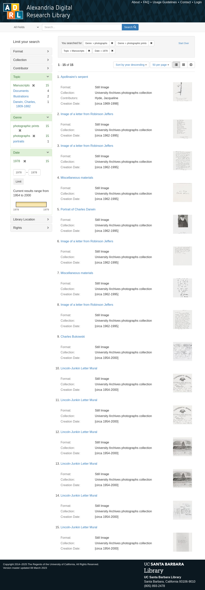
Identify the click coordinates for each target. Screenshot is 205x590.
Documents (21, 90)
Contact (185, 2)
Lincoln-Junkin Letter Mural (79, 368)
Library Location (24, 219)
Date (16, 152)
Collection (20, 60)
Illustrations (21, 96)
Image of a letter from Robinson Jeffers (87, 114)
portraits (18, 141)
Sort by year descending (131, 64)
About (136, 2)
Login (198, 2)
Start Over (184, 43)
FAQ (146, 2)
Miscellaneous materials (77, 177)
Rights (17, 227)
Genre (17, 117)
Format (18, 51)
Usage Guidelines (165, 2)
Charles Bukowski (73, 336)
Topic (16, 76)
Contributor (20, 68)
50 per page (160, 64)
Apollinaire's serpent (74, 76)
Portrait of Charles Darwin (78, 209)
